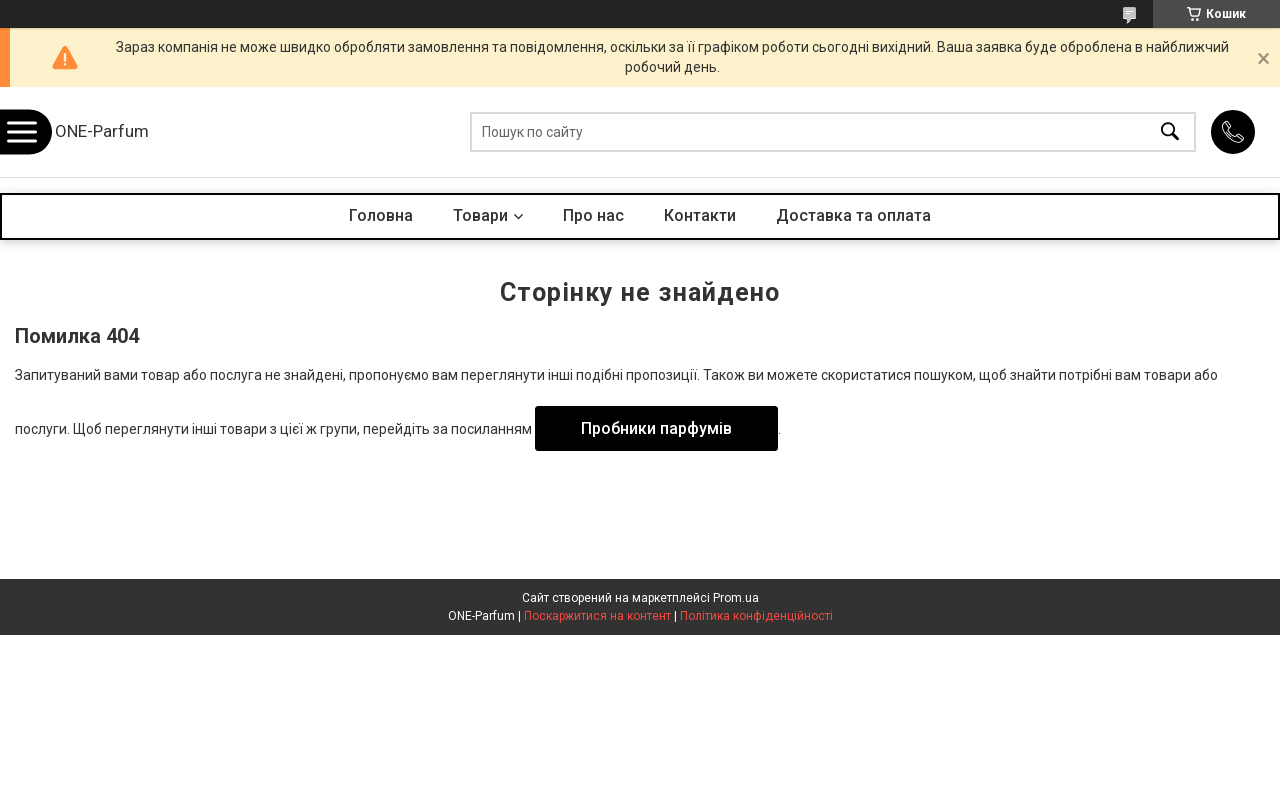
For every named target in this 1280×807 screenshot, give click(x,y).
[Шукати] (1170, 132)
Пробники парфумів (656, 428)
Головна (381, 215)
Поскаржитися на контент (597, 616)
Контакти (700, 215)
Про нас (593, 215)
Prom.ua (736, 598)
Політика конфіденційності (756, 616)
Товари (480, 215)
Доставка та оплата (853, 215)
